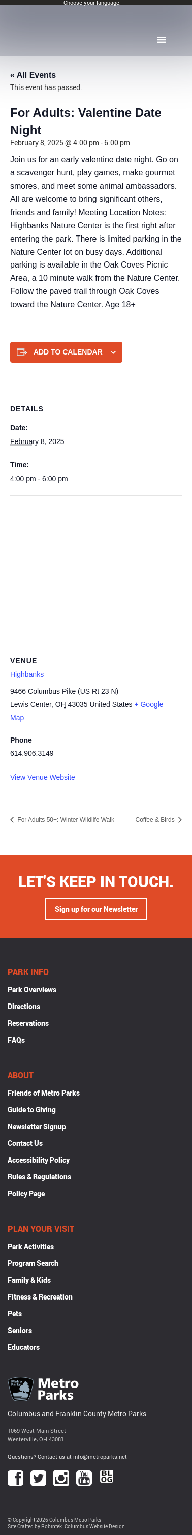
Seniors (20, 1330)
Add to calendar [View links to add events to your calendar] (68, 352)
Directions (24, 1006)
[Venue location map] (96, 569)
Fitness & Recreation (40, 1297)
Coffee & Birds (156, 819)
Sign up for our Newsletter (96, 909)
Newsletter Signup (37, 1126)
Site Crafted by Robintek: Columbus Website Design (66, 1526)
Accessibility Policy (39, 1160)
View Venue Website (42, 777)
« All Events (33, 75)
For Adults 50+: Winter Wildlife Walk (65, 819)
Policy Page (26, 1193)
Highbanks (27, 674)
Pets (15, 1313)
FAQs (16, 1040)
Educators (24, 1347)
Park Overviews (32, 989)
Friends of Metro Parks (44, 1093)
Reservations (28, 1023)
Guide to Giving (32, 1109)
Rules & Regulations (39, 1177)
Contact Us (25, 1143)
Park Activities (31, 1246)
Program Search (33, 1263)
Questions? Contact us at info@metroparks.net (67, 1456)
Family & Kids (29, 1280)
